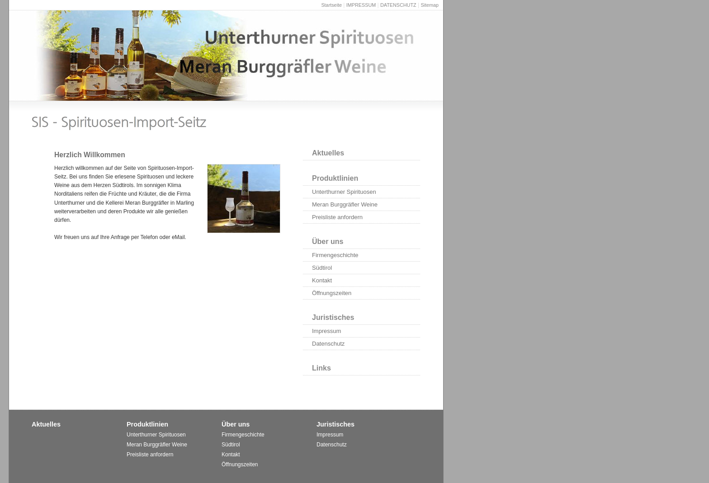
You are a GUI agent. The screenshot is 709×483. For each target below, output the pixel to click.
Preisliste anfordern (337, 217)
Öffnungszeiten (331, 293)
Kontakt (322, 280)
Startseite (331, 5)
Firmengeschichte (335, 255)
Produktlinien (335, 178)
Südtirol (322, 267)
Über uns (327, 241)
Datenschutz (328, 343)
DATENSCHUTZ (398, 5)
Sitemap (430, 5)
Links (321, 368)
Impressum (326, 331)
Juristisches (333, 317)
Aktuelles (328, 153)
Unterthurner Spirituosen (344, 191)
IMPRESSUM (361, 5)
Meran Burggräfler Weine (345, 204)
